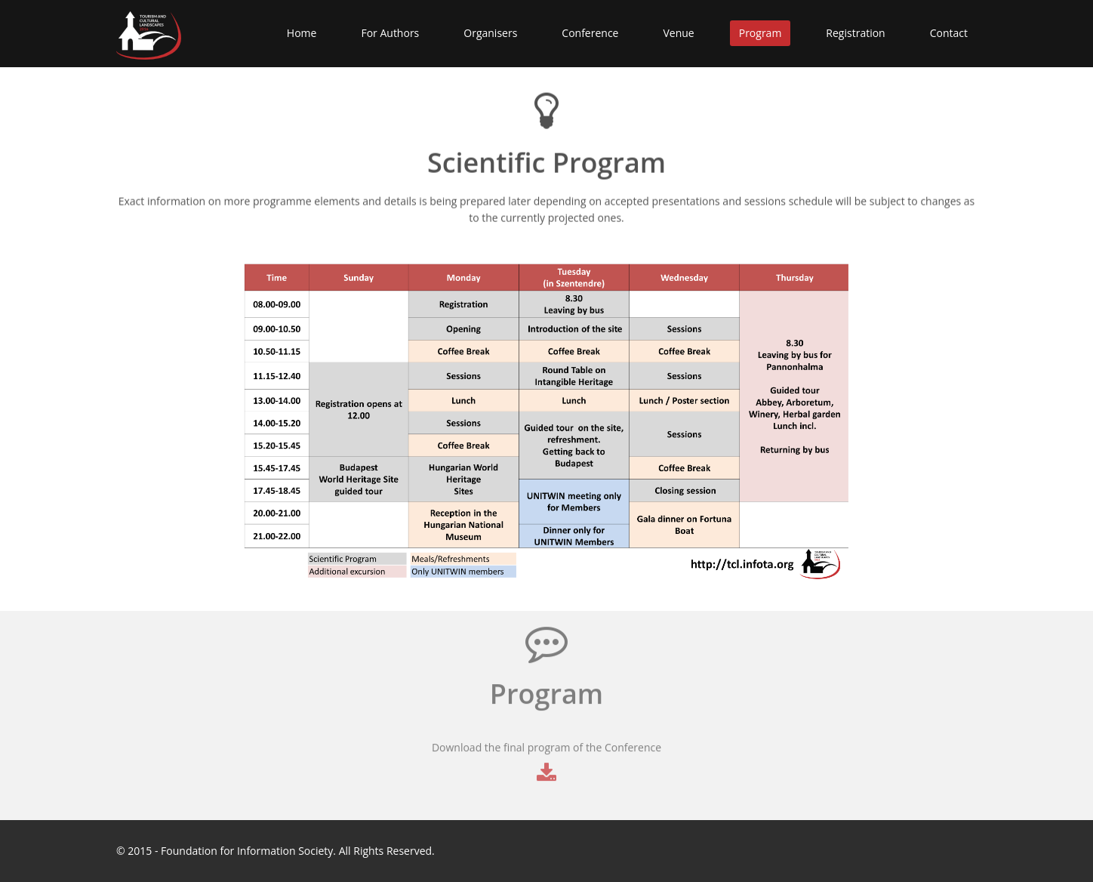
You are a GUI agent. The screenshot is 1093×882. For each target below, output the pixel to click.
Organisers (490, 33)
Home (302, 33)
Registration (855, 33)
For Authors (390, 33)
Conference (590, 33)
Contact (949, 33)
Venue (678, 33)
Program (760, 33)
